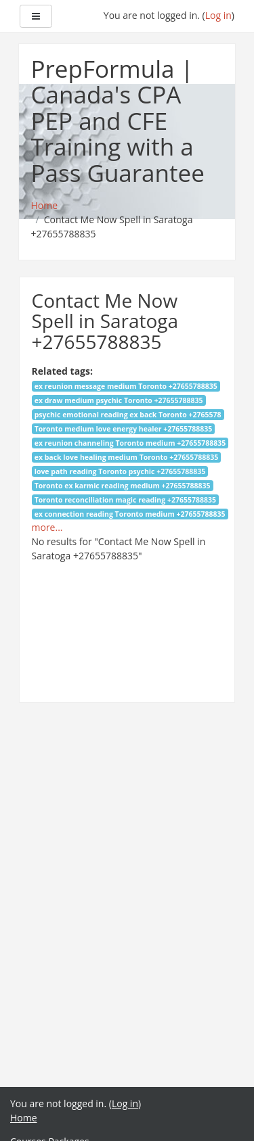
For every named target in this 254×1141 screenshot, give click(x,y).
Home (23, 1117)
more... (47, 527)
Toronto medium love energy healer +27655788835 (124, 429)
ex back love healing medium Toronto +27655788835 (127, 457)
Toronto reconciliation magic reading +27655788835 (125, 500)
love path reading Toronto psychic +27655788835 (120, 471)
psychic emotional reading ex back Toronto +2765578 (128, 414)
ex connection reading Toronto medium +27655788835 (130, 514)
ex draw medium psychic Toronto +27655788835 (119, 400)
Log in (218, 15)
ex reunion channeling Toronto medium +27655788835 (130, 443)
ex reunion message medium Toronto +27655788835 (126, 386)
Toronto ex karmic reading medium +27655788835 (123, 485)
